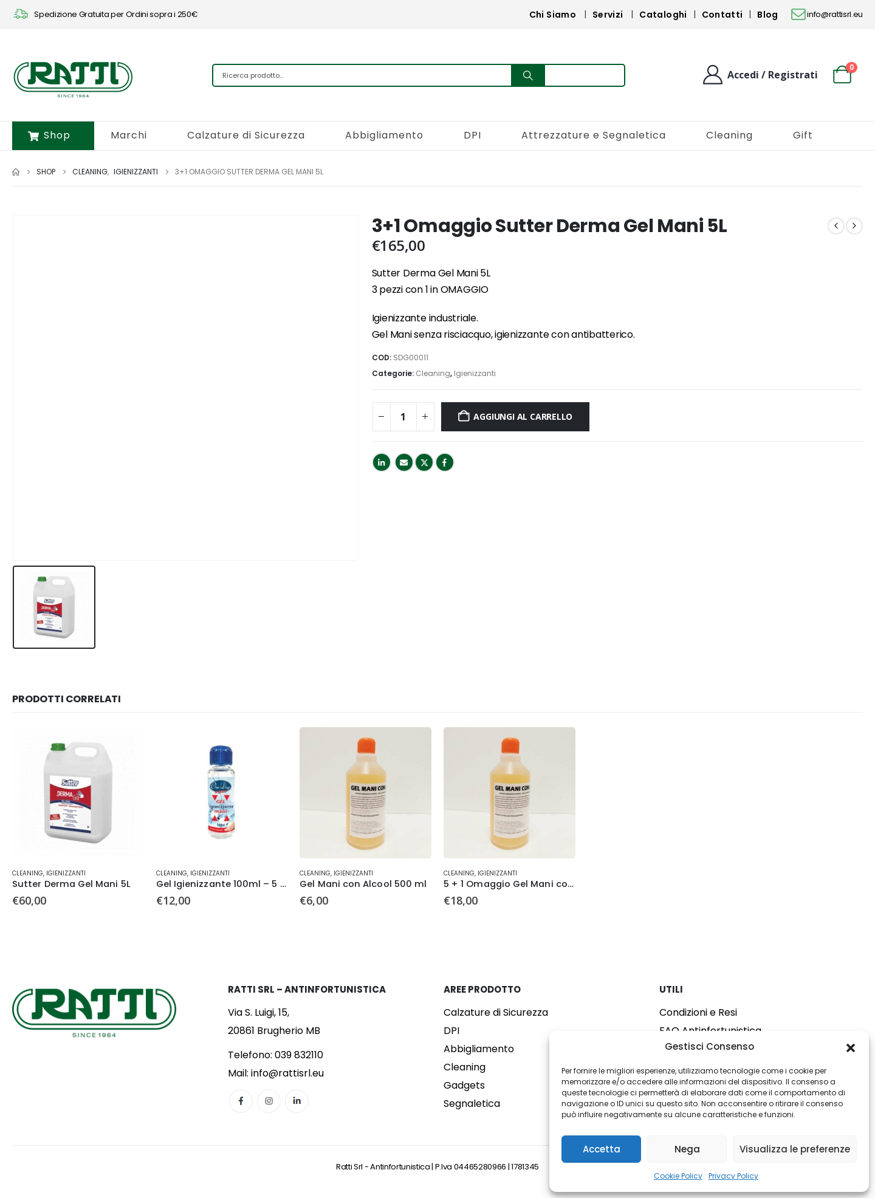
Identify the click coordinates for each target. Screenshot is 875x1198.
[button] (851, 1047)
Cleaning (729, 135)
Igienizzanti (475, 373)
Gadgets (464, 1085)
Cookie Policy (678, 1176)
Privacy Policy (733, 1176)
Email (404, 462)
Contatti (722, 15)
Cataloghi (663, 15)
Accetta (601, 1149)
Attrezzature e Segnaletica (593, 135)
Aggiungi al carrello (522, 416)
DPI (472, 135)
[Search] (528, 75)
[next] (854, 225)
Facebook (445, 462)
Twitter (424, 462)
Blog (767, 15)
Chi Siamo (552, 15)
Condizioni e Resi (698, 1012)
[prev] (836, 225)
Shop (49, 135)
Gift (803, 135)
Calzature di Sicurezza (246, 135)
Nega (687, 1149)
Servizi (607, 15)
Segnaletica (472, 1104)
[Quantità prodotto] (403, 416)
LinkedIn (381, 462)
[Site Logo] (73, 78)
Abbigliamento (384, 135)
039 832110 (299, 1055)
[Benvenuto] (759, 74)
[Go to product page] (78, 793)
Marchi (129, 135)
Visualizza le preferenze (794, 1149)
